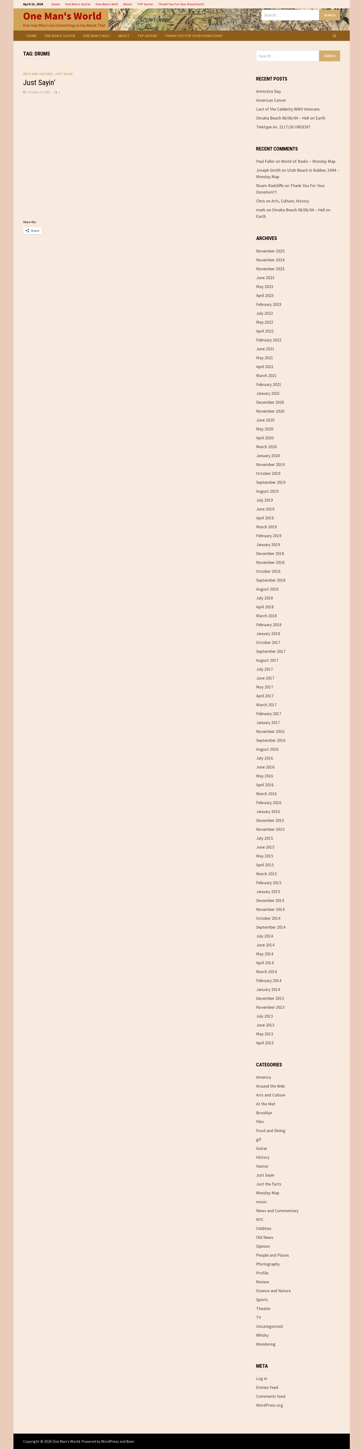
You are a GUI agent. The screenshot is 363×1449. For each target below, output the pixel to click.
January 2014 (268, 989)
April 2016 (265, 785)
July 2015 (264, 838)
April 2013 (265, 1043)
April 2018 (265, 607)
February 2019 (268, 535)
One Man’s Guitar (78, 4)
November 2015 (270, 829)
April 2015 (265, 865)
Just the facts (268, 1184)
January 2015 (268, 891)
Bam (130, 1441)
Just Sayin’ (39, 82)
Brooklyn (264, 1112)
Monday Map (267, 1193)
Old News (264, 1237)
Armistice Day (268, 91)
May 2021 (264, 357)
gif (258, 1139)
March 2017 (266, 704)
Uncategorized (269, 1326)
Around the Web (270, 1086)
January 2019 (268, 544)
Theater (263, 1308)
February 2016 (268, 802)
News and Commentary (277, 1210)
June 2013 (265, 1025)
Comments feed (270, 1396)
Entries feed (267, 1387)
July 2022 (264, 313)
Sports (262, 1299)
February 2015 (268, 882)
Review (262, 1282)
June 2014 (265, 945)
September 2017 (270, 651)
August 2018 (267, 589)
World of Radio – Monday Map (308, 161)
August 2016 (267, 749)
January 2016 (268, 811)
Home (55, 4)
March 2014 (266, 971)
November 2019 (270, 464)
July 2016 (264, 758)
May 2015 (264, 856)
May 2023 (264, 286)
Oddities (263, 1228)
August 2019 (267, 491)
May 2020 (264, 429)
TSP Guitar (145, 4)
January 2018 (268, 633)
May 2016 (264, 776)
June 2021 (265, 349)
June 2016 (265, 767)
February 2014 (268, 980)
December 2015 (270, 820)
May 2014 (264, 954)
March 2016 (266, 793)
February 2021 (268, 384)
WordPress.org (269, 1405)
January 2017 (268, 722)
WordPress (110, 1441)
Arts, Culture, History (290, 201)
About (127, 4)
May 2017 (264, 687)
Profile (262, 1273)
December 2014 (270, 900)
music (261, 1201)
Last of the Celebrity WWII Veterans (288, 109)
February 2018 (268, 624)
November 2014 (270, 909)
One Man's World (62, 15)
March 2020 (266, 446)
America (263, 1077)
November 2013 (270, 1007)
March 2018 (266, 615)
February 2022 (268, 340)
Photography (268, 1264)
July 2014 (264, 936)
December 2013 (270, 998)
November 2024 (270, 260)
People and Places (272, 1255)
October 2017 (268, 642)
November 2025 (270, 251)
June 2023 (265, 277)
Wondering (266, 1344)
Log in (261, 1378)
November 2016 (270, 731)
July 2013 (264, 1016)
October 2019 (268, 473)
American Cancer (271, 100)
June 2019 (265, 509)
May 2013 (264, 1034)
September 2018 (270, 580)
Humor (262, 1166)
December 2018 (270, 553)
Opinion (263, 1246)
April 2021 (265, 366)
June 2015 (265, 847)
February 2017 (268, 713)
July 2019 (264, 500)
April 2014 (265, 962)
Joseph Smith (268, 170)
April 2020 (265, 438)
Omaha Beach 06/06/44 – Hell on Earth (290, 118)
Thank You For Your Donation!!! (181, 4)
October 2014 (268, 918)
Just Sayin (64, 74)
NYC (260, 1219)
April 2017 (265, 696)
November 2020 (270, 411)
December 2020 (270, 402)
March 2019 (266, 526)
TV (258, 1317)
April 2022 (265, 331)
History (262, 1157)
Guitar (261, 1148)
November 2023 (270, 268)
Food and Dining (270, 1130)
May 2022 (264, 322)
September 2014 (270, 927)
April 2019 (265, 518)
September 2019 (270, 482)
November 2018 (270, 562)
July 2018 (264, 598)
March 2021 (266, 375)
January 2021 (268, 393)
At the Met (265, 1104)
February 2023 (268, 304)
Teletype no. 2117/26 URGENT (283, 127)
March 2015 (266, 873)
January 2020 (268, 455)
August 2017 (267, 660)
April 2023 (265, 295)
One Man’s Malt (106, 4)
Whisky (262, 1335)
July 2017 (264, 669)
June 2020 (265, 420)
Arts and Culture (37, 74)
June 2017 (265, 678)
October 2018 (268, 571)
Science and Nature (273, 1290)
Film (260, 1121)
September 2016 (270, 740)
